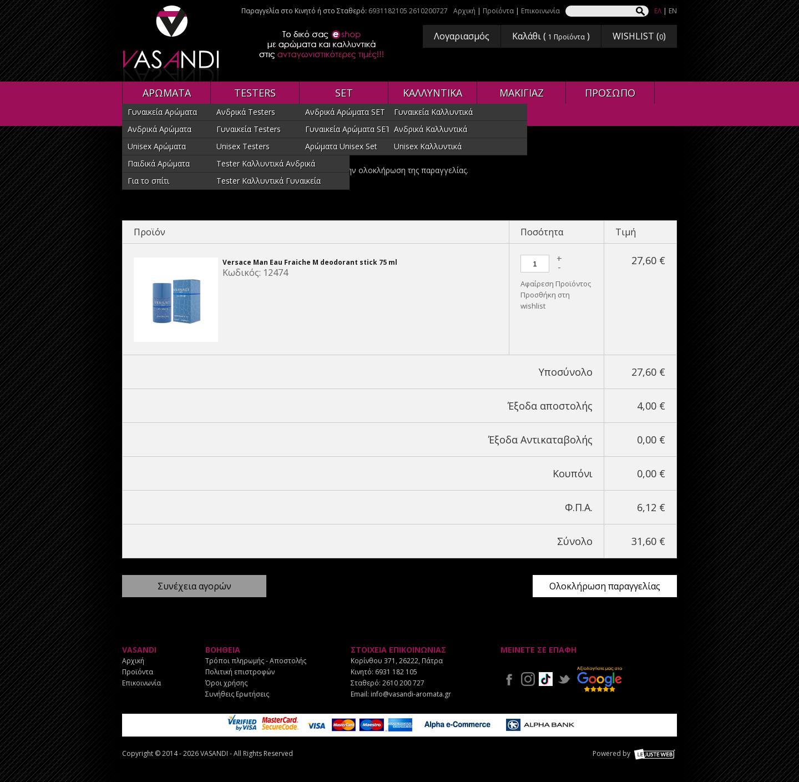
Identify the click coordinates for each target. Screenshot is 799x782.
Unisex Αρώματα (157, 146)
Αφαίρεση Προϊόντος (555, 284)
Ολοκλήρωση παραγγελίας (604, 586)
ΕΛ (657, 11)
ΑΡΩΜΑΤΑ (167, 92)
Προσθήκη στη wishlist (545, 300)
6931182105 (387, 11)
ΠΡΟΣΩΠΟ (610, 92)
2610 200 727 (403, 683)
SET (344, 92)
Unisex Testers (243, 146)
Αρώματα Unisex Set (341, 146)
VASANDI (172, 44)
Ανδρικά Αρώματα (159, 129)
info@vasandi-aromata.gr (411, 694)
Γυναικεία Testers (248, 129)
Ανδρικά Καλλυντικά (430, 129)
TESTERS (255, 92)
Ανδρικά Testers (245, 112)
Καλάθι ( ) (551, 36)
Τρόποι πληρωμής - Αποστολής (255, 660)
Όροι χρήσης (226, 683)
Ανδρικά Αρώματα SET (345, 112)
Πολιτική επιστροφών (240, 672)
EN (673, 11)
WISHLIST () (639, 36)
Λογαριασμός (461, 36)
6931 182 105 (396, 672)
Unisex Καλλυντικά (428, 146)
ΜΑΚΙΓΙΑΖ (521, 92)
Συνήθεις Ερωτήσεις (237, 694)
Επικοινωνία (540, 11)
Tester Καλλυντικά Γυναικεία (268, 180)
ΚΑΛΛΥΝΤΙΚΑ (432, 92)
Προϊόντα (498, 11)
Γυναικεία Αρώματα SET (348, 129)
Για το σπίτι (148, 180)
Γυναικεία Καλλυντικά (433, 112)
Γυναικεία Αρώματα (162, 112)
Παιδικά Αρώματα (159, 163)
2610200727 (428, 11)
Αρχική (464, 11)
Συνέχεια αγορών (194, 586)
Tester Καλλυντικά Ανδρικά (265, 163)
